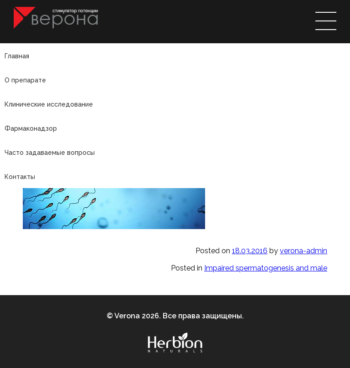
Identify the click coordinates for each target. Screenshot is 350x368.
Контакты (20, 176)
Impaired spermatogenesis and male (265, 268)
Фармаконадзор (31, 128)
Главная (17, 56)
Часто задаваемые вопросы (50, 152)
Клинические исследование (49, 104)
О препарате (25, 80)
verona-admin (303, 250)
